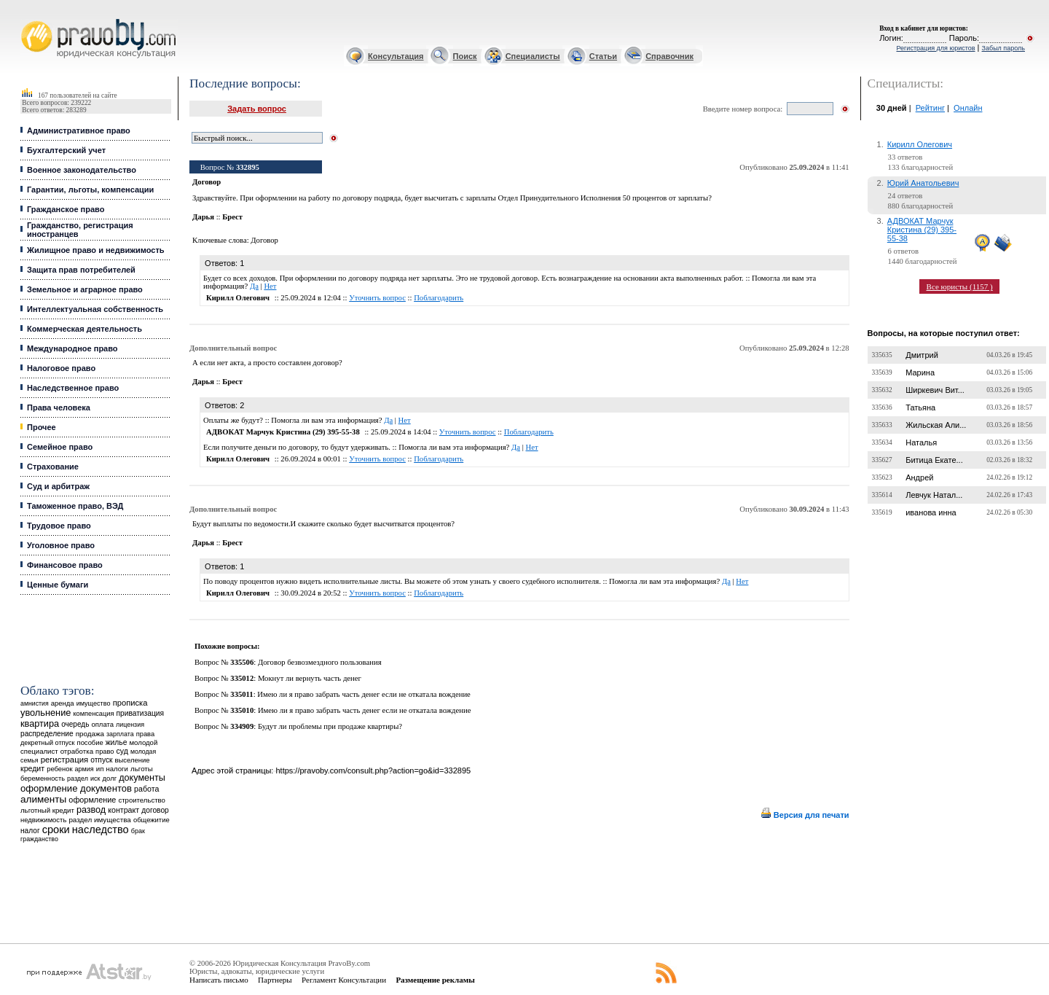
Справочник (669, 56)
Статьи (603, 56)
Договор (264, 240)
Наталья (921, 442)
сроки (56, 829)
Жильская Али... (935, 425)
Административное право (78, 130)
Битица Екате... (934, 460)
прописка (130, 702)
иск (95, 778)
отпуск (101, 760)
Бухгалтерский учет (66, 150)
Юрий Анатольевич (923, 183)
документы (142, 778)
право (104, 751)
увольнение (45, 712)
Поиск (465, 56)
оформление (92, 799)
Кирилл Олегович (919, 144)
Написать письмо (218, 979)
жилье (116, 742)
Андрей (919, 477)
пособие (90, 742)
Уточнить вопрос (377, 298)
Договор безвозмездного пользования (320, 662)
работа (146, 788)
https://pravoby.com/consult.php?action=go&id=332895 (373, 770)
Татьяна (920, 407)
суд (121, 750)
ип (100, 769)
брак (138, 831)
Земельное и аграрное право (85, 289)
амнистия (34, 703)
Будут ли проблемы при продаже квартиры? (330, 726)
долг (110, 778)
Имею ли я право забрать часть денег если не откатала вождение (364, 694)
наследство (100, 829)
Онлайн (968, 108)
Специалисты (533, 56)
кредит (32, 768)
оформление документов (76, 788)
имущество (93, 703)
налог (30, 831)
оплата (102, 724)
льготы (141, 769)
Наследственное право (73, 387)
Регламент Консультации (344, 979)
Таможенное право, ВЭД (75, 506)
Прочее (41, 427)
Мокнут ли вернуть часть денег (309, 678)
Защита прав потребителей (81, 269)
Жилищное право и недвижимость (96, 250)
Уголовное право (61, 545)
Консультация (395, 56)
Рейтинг (930, 108)
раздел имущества (99, 820)
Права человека (58, 407)
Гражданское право (65, 209)
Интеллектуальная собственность (95, 309)
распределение (47, 734)
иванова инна (930, 512)
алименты (43, 799)
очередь (75, 724)
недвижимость (43, 820)
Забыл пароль (1003, 48)
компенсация (93, 713)
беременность (42, 778)
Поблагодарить (438, 298)
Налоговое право (61, 368)
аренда (62, 703)
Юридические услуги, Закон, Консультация (27, 19)
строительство (141, 800)
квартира (39, 723)
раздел (77, 778)
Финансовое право (65, 565)
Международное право (72, 348)
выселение (132, 760)
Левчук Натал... (933, 495)
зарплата (120, 734)
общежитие (151, 820)
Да (254, 286)
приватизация (140, 713)
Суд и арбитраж (58, 486)
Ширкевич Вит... (934, 390)
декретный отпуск (47, 742)
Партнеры (275, 979)
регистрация (64, 759)
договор (155, 810)
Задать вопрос (256, 108)
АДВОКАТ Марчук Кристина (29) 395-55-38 (921, 229)
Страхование (53, 466)
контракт (123, 809)
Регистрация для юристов (935, 48)
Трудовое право (59, 525)
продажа (90, 734)
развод (91, 810)
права (145, 734)
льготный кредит (47, 810)
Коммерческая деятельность (84, 328)
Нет (270, 286)
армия (84, 769)
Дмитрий (921, 355)
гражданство (39, 839)
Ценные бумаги (57, 584)
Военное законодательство (81, 169)
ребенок (59, 769)
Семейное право (60, 446)
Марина (920, 372)
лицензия (130, 724)
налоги (117, 769)
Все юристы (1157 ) (960, 286)
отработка (76, 751)
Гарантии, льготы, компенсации (90, 189)
